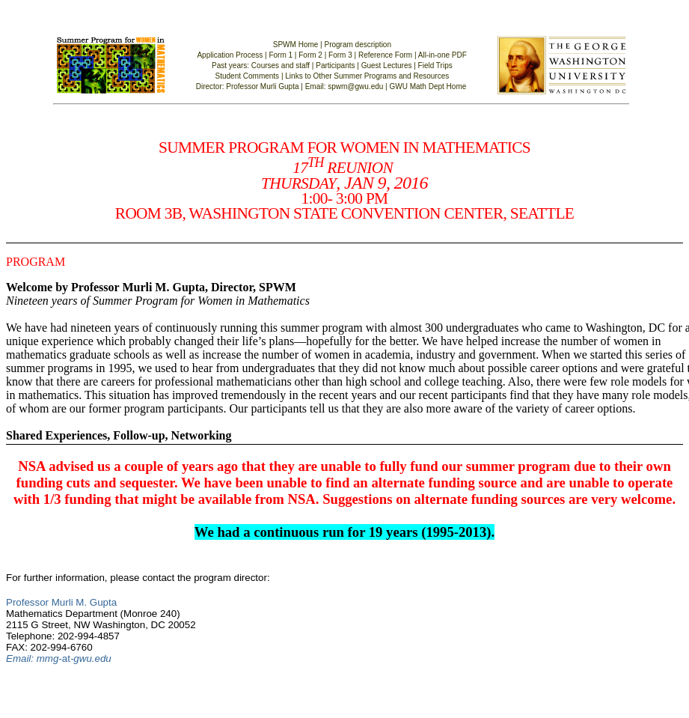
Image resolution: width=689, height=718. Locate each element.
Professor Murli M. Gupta (61, 602)
